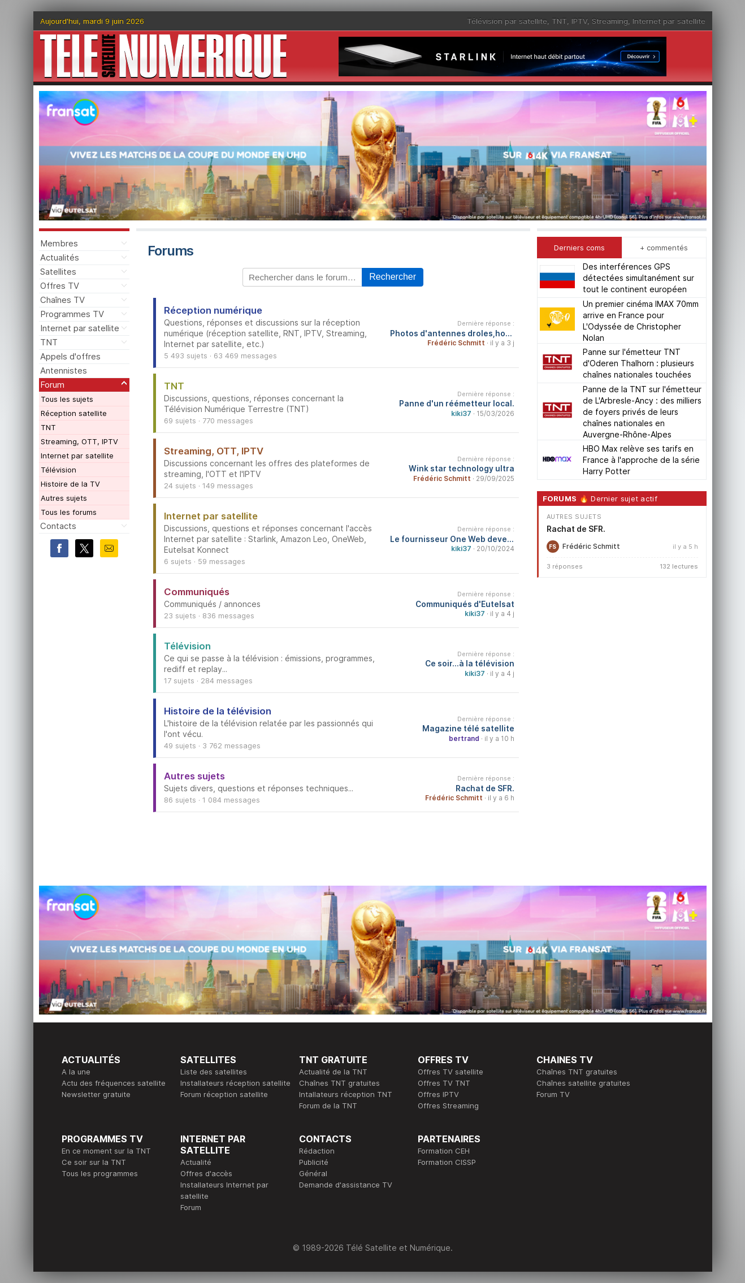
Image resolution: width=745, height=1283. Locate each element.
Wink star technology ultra (461, 468)
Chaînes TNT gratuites (339, 1082)
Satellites (58, 271)
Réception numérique (213, 310)
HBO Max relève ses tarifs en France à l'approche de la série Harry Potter (641, 460)
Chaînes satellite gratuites (583, 1082)
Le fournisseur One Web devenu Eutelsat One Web (452, 539)
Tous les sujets (67, 399)
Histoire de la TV (70, 483)
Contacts (58, 526)
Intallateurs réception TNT (345, 1094)
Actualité (195, 1162)
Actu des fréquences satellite (114, 1082)
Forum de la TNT (328, 1105)
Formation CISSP (447, 1162)
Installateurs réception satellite (235, 1082)
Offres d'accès (206, 1173)
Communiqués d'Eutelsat (464, 604)
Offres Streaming (448, 1105)
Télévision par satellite (507, 20)
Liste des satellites (213, 1071)
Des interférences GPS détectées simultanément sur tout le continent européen (638, 278)
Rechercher (392, 276)
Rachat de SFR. (485, 788)
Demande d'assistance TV (345, 1184)
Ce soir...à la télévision (469, 663)
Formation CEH (444, 1150)
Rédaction (317, 1150)
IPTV (579, 20)
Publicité (313, 1162)
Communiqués (196, 591)
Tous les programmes (100, 1173)
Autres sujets (64, 497)
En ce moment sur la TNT (106, 1150)
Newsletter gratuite (96, 1094)
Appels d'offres (70, 356)
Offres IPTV (438, 1094)
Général (313, 1173)
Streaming (610, 20)
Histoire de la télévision (217, 711)
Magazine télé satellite (468, 728)
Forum (52, 384)
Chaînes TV (62, 299)
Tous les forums (69, 512)
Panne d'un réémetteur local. (456, 403)
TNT (559, 20)
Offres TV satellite (450, 1071)
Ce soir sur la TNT (94, 1162)
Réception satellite (74, 413)
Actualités (59, 257)
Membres (59, 243)
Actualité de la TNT (333, 1071)
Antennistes (63, 370)
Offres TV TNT (444, 1082)
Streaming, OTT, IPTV (79, 441)
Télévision (58, 469)
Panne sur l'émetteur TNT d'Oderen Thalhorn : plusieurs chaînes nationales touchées (638, 363)
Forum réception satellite (224, 1094)
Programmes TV (72, 314)
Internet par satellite (669, 20)
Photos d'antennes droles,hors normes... (452, 333)
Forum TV (553, 1094)
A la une (76, 1071)
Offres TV (59, 285)
